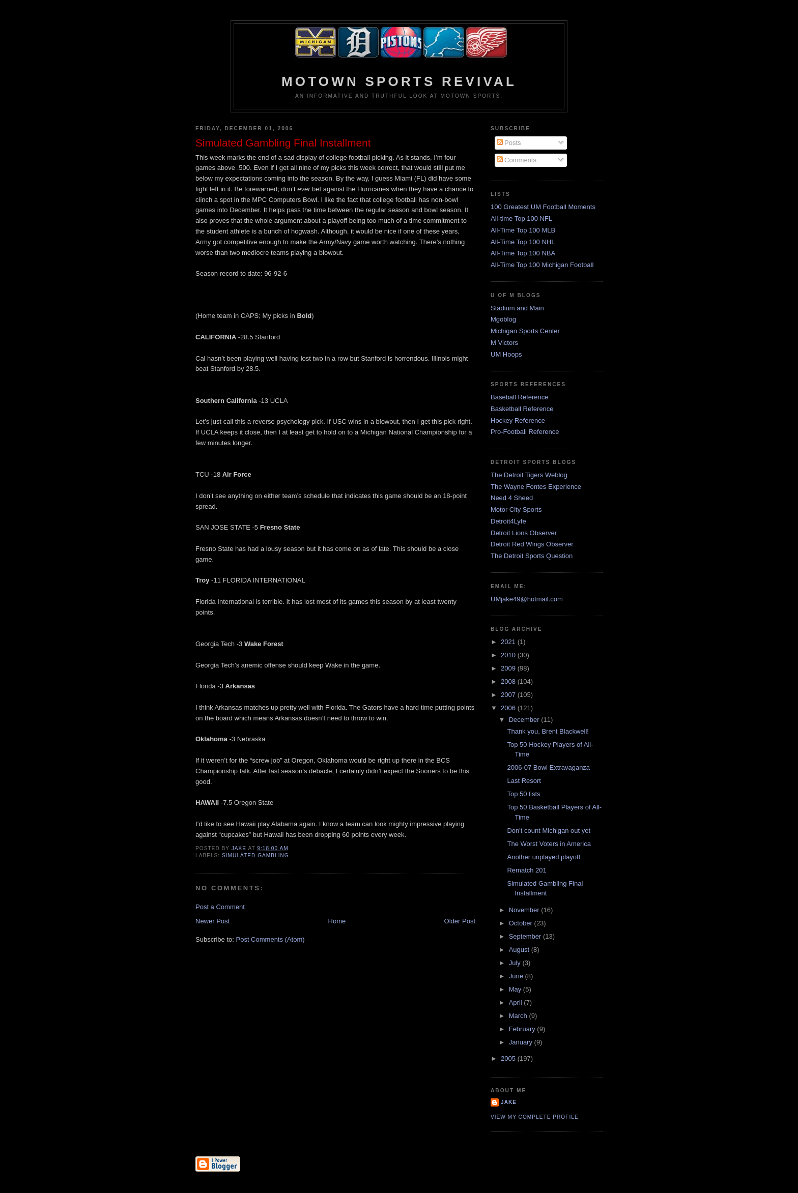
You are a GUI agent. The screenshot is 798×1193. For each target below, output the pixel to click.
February (523, 1029)
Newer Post (212, 921)
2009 (509, 668)
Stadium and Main (517, 308)
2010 (509, 655)
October (521, 923)
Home (337, 921)
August (520, 949)
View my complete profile (535, 1117)
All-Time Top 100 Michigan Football (542, 265)
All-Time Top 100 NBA (523, 253)
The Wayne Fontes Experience (536, 486)
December (525, 719)
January (521, 1042)
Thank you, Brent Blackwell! (547, 731)
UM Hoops (506, 354)
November (525, 910)
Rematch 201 (526, 870)
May (516, 989)
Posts (509, 143)
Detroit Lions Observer (524, 533)
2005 (509, 1058)
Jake (509, 1102)
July (516, 963)
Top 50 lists (523, 794)
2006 (509, 708)
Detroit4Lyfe (508, 521)
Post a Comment (220, 907)
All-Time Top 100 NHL (523, 242)
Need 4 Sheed (512, 498)
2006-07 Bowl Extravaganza (548, 767)
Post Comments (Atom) (270, 939)
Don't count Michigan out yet (548, 830)
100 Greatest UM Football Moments (543, 207)
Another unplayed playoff (543, 857)
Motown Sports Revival (399, 81)
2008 (509, 681)
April (516, 1002)
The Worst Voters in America (549, 844)
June (517, 976)
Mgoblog (503, 319)
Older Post (459, 921)
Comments (516, 160)
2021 (509, 642)
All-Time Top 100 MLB (523, 230)
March (519, 1016)
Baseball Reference (519, 397)
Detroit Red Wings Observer (532, 544)
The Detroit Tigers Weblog (529, 475)
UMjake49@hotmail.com (527, 599)
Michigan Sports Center (525, 331)
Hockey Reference (518, 420)
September (526, 936)
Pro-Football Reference (525, 431)
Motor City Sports (516, 509)
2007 (509, 695)
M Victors (504, 342)
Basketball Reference (522, 409)
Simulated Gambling (255, 855)
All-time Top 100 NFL (521, 218)
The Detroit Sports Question (532, 556)
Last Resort (523, 780)
